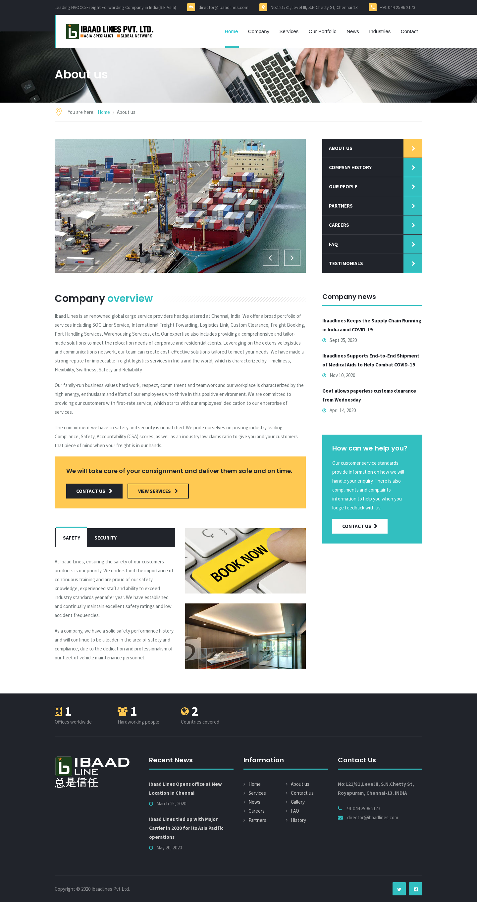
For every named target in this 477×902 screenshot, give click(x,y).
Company (258, 31)
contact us (94, 491)
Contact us (302, 793)
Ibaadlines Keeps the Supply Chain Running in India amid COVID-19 (371, 325)
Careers (339, 225)
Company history (350, 167)
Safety (71, 538)
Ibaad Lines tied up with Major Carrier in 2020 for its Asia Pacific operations (186, 828)
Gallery (298, 802)
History (298, 820)
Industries (380, 31)
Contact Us (360, 526)
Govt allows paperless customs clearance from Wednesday (369, 395)
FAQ (295, 811)
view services (158, 491)
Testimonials (346, 263)
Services (289, 31)
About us (340, 148)
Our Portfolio (323, 31)
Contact (409, 31)
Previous (271, 258)
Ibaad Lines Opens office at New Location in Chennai (185, 788)
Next (292, 258)
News (352, 31)
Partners (341, 206)
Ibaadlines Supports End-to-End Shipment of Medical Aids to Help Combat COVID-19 (370, 360)
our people (343, 186)
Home (231, 31)
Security (105, 538)
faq (333, 244)
